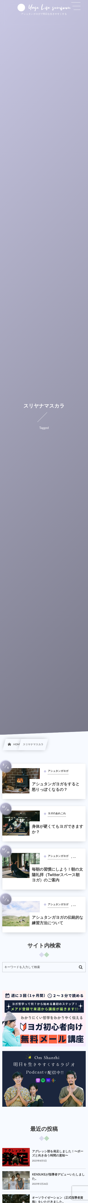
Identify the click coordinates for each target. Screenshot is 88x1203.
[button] (76, 6)
